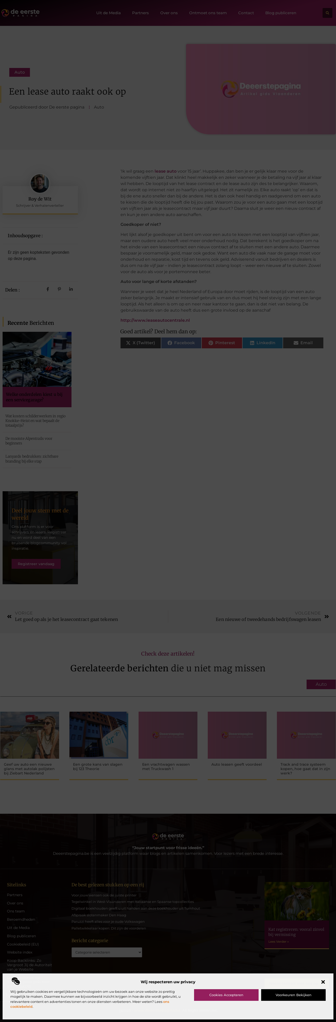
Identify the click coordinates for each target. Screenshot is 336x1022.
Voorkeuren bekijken (293, 995)
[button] (323, 982)
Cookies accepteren (226, 995)
